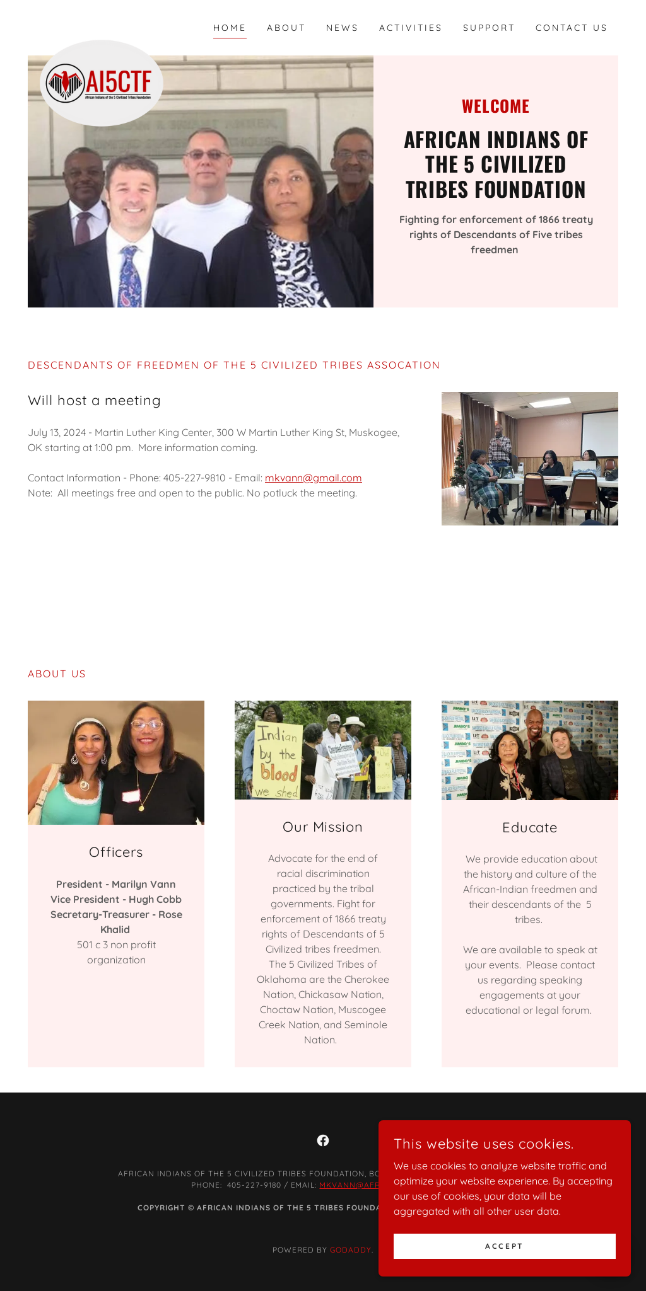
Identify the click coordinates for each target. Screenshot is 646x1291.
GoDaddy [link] (351, 1249)
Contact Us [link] (572, 27)
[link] (101, 25)
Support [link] (489, 27)
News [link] (342, 27)
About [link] (286, 27)
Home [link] (230, 27)
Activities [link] (411, 27)
